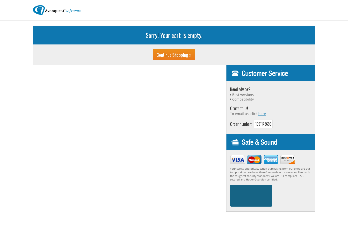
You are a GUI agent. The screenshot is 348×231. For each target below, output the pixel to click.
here (262, 113)
